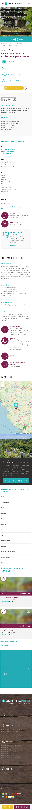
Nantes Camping (7, 45)
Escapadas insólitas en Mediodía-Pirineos (12, 729)
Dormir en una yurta (6, 749)
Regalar (9, 807)
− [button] (2, 386)
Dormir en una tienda (7, 747)
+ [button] (2, 383)
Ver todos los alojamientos (7, 641)
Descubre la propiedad (16, 480)
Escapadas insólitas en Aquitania (9, 731)
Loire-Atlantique (23, 43)
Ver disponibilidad (22, 807)
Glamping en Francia (6, 775)
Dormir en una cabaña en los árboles (11, 745)
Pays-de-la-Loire (11, 43)
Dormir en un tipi (5, 759)
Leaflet (16, 433)
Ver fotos (16, 33)
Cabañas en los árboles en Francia (10, 773)
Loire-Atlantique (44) (12, 462)
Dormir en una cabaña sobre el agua (11, 757)
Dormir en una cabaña (7, 755)
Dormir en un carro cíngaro (8, 751)
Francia (3, 43)
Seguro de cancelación (7, 789)
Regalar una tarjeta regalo (15, 88)
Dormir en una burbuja (7, 753)
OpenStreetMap (23, 433)
